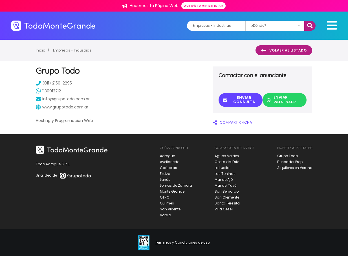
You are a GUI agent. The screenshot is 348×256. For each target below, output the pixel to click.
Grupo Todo (287, 155)
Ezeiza (165, 173)
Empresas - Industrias (72, 50)
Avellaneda (170, 161)
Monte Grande (172, 191)
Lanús (165, 179)
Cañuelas (168, 167)
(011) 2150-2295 (54, 83)
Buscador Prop (290, 161)
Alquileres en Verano (294, 167)
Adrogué (167, 155)
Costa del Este (227, 161)
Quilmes (167, 203)
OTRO (164, 197)
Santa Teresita (227, 203)
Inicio (40, 50)
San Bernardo (227, 191)
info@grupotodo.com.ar (63, 98)
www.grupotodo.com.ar (62, 107)
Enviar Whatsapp (281, 100)
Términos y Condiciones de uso (182, 242)
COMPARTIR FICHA (232, 122)
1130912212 (48, 91)
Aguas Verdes (227, 155)
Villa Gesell (224, 209)
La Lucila (222, 167)
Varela (165, 215)
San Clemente (227, 197)
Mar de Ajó (224, 179)
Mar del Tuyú (226, 185)
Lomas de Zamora (176, 185)
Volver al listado (284, 50)
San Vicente (170, 209)
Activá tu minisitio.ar (203, 6)
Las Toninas (225, 173)
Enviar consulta (239, 99)
